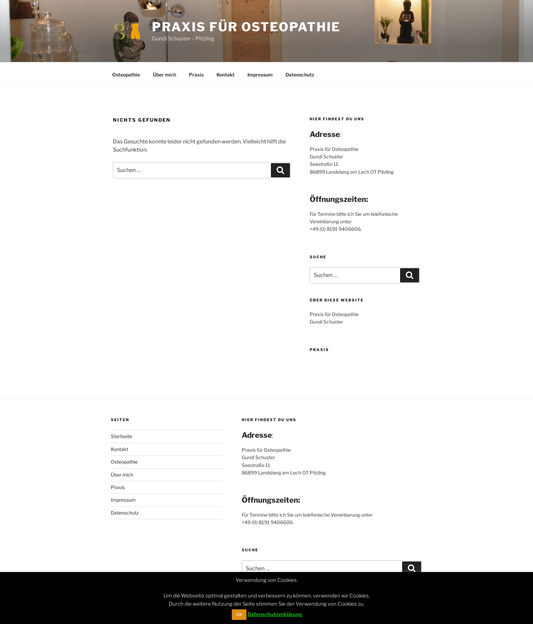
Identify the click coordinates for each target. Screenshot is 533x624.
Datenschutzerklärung (274, 614)
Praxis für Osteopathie (246, 26)
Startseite (121, 436)
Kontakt (226, 74)
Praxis (196, 74)
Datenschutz (300, 74)
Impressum (260, 74)
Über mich (164, 74)
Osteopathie (126, 74)
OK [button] (239, 614)
